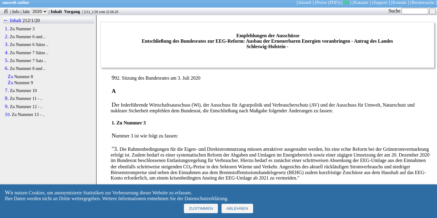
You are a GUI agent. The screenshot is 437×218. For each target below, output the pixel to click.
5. (7, 60)
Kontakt (399, 2)
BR (346, 2)
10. (8, 114)
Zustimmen (201, 208)
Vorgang (72, 11)
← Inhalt (12, 20)
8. (7, 98)
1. (7, 28)
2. (7, 36)
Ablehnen (237, 208)
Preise (321, 2)
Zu (10, 76)
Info (15, 11)
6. (7, 68)
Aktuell (304, 2)
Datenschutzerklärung (206, 198)
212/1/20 (31, 20)
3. (7, 44)
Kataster (361, 2)
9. (7, 106)
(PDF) (333, 2)
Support (381, 2)
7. (7, 90)
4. (7, 52)
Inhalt (56, 11)
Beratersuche (423, 2)
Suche (408, 10)
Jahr (35, 11)
